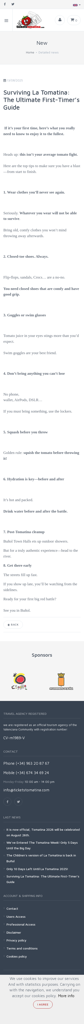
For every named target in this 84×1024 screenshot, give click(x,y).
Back (13, 624)
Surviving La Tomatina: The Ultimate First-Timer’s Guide (42, 879)
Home (30, 52)
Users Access (16, 916)
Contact (12, 908)
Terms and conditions (22, 948)
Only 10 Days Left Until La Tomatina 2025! (37, 869)
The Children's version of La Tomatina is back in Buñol (41, 858)
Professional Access (20, 924)
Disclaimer (13, 932)
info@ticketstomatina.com (26, 790)
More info (66, 996)
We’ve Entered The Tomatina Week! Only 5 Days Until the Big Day (42, 845)
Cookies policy (16, 956)
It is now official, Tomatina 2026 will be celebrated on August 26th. (43, 832)
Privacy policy (16, 940)
